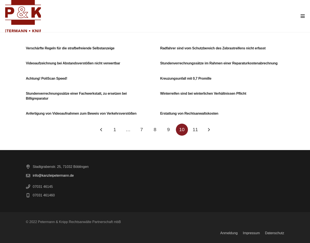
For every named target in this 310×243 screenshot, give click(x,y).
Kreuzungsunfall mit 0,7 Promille (185, 78)
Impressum (251, 233)
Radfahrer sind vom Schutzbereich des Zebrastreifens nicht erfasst (213, 48)
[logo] (23, 16)
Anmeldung (229, 233)
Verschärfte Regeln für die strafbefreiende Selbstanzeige (70, 48)
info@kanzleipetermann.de (53, 175)
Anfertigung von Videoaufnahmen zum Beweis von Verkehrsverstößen (81, 113)
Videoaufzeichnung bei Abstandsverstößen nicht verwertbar (73, 63)
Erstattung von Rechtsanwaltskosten (189, 113)
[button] (303, 16)
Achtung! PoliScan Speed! (46, 78)
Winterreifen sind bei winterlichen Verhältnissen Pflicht (203, 93)
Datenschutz (274, 233)
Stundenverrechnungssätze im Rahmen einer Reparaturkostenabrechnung (218, 63)
